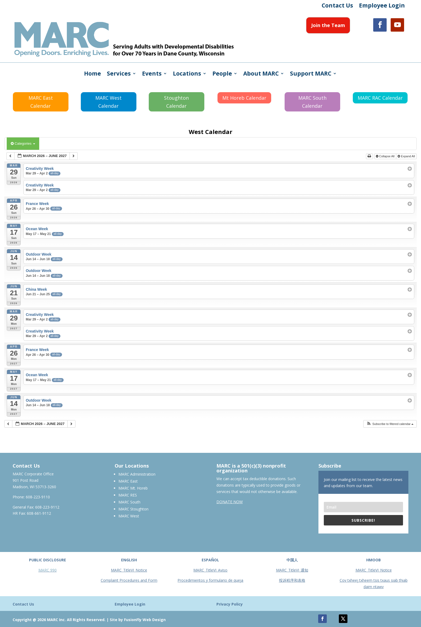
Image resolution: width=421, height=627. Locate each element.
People (222, 74)
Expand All (407, 156)
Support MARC (310, 74)
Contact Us (337, 6)
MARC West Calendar (108, 102)
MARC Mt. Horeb (133, 488)
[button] (390, 424)
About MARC (261, 74)
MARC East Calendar (40, 102)
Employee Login (382, 6)
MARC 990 (47, 570)
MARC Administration (136, 474)
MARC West (128, 515)
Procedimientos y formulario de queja (210, 580)
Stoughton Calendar (176, 102)
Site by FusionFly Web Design (138, 619)
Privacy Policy (229, 604)
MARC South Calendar (312, 102)
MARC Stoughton (133, 509)
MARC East (128, 481)
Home (92, 74)
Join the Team (328, 25)
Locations (187, 74)
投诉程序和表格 (292, 580)
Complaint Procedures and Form (129, 580)
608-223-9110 (38, 496)
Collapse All (385, 156)
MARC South (129, 502)
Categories (23, 143)
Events (152, 74)
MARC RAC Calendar (380, 98)
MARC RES (127, 495)
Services (119, 74)
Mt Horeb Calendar (244, 98)
